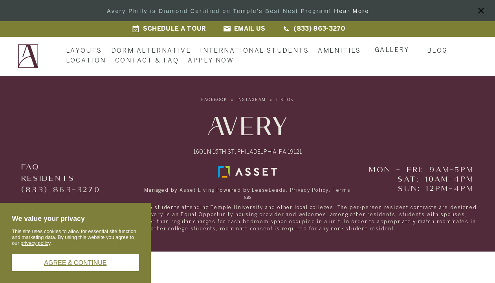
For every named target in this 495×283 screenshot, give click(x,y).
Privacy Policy (309, 190)
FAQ (30, 167)
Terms (342, 190)
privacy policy (35, 243)
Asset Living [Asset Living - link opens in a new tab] (197, 190)
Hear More (351, 11)
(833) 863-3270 (60, 190)
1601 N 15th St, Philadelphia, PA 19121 (247, 152)
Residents (48, 179)
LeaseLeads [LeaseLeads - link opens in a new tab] (269, 190)
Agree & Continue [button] (75, 262)
